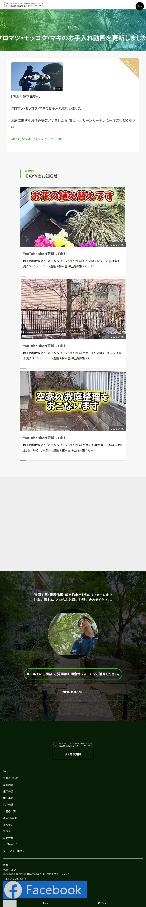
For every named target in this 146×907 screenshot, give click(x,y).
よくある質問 (10, 817)
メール (102, 903)
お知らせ (8, 824)
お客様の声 (9, 811)
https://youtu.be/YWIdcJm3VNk (36, 138)
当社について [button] (10, 778)
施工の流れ (9, 791)
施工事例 (8, 798)
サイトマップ (10, 844)
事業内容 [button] (8, 785)
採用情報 (8, 804)
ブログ (6, 831)
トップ (6, 771)
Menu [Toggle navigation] (139, 6)
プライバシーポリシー (15, 851)
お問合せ (8, 837)
